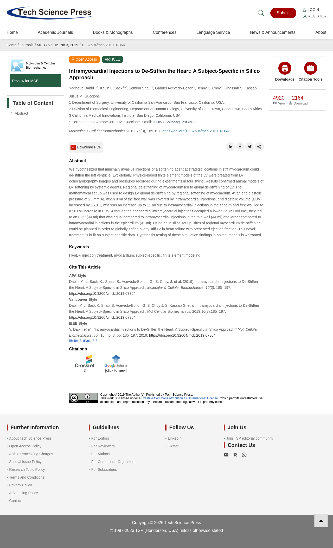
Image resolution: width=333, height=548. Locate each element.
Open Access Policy (25, 446)
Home (12, 32)
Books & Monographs (113, 32)
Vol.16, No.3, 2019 (63, 45)
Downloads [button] (285, 71)
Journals (27, 45)
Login (311, 10)
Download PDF (86, 147)
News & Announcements (272, 32)
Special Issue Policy (25, 462)
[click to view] (115, 370)
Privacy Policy (20, 485)
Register (314, 16)
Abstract (21, 113)
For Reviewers (103, 446)
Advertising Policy (23, 493)
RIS (95, 341)
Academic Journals (55, 32)
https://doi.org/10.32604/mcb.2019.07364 (195, 131)
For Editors (100, 438)
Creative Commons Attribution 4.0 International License (180, 398)
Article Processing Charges (31, 454)
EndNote (85, 341)
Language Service (213, 32)
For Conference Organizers (113, 462)
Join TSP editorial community (249, 438)
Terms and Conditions (26, 477)
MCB (41, 45)
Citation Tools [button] (311, 71)
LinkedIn (175, 438)
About (321, 32)
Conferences (164, 32)
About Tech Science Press (30, 438)
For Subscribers (104, 469)
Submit (283, 13)
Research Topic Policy (27, 469)
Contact (15, 501)
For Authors (100, 454)
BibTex (74, 341)
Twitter (173, 446)
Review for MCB (25, 81)
